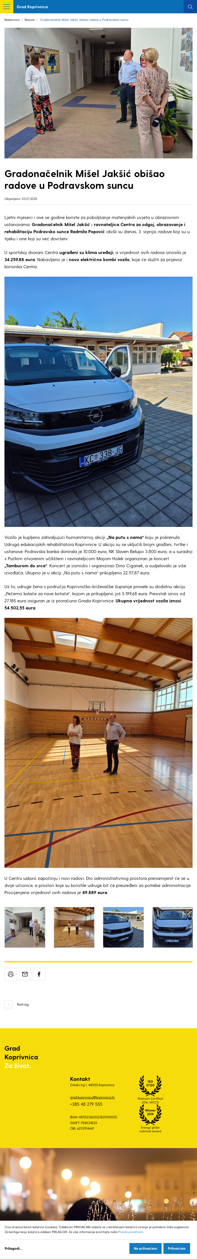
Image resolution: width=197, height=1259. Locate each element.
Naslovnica (11, 20)
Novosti (30, 20)
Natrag (23, 1004)
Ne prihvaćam (145, 1248)
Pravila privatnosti (130, 1232)
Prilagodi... (13, 1248)
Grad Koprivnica (32, 6)
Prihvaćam (177, 1248)
